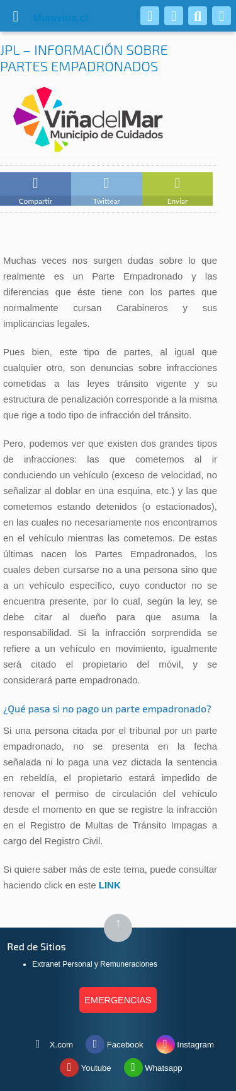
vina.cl (45, 18)
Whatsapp (153, 1065)
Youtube (85, 1065)
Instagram (185, 1042)
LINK (110, 885)
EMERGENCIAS (117, 1000)
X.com (50, 1042)
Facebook (114, 1042)
